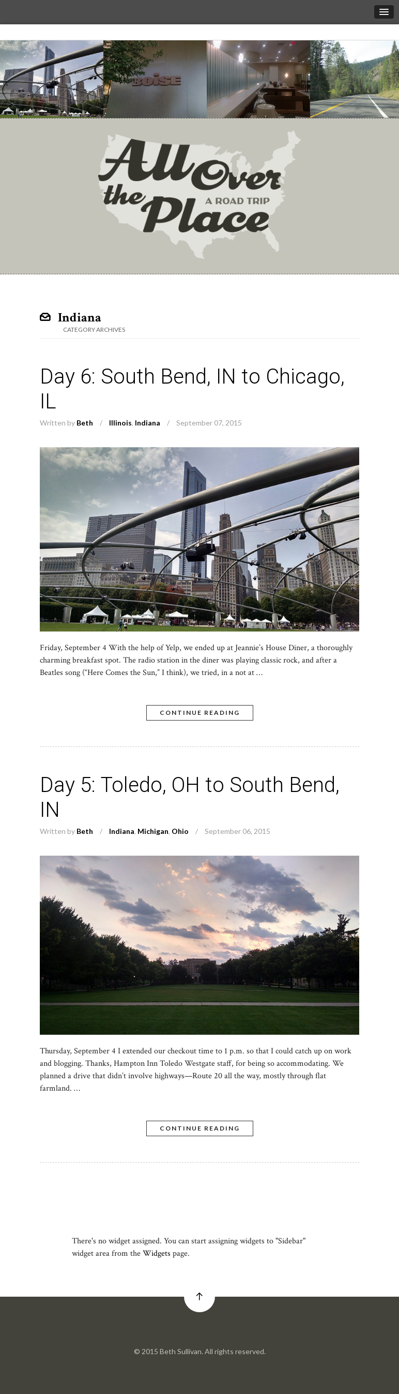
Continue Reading (200, 712)
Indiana (147, 422)
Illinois (120, 422)
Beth (84, 422)
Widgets (157, 1253)
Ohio (180, 831)
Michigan (152, 831)
